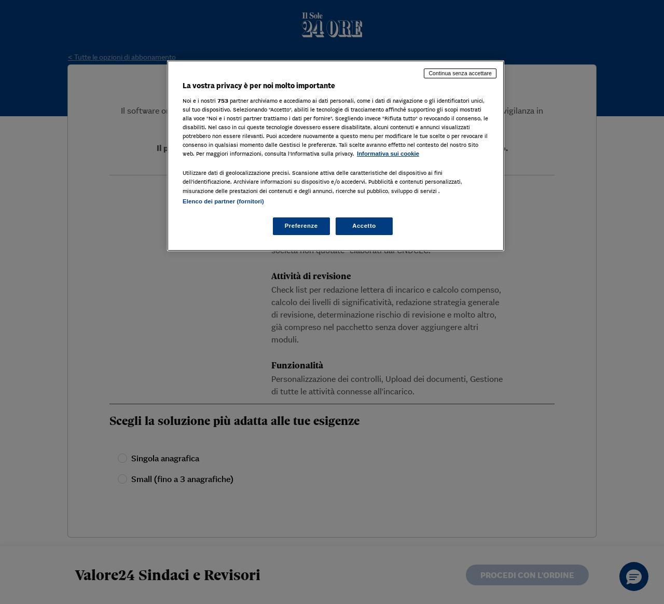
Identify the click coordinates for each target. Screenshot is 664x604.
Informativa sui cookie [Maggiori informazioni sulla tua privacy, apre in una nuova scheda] (388, 153)
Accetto (364, 226)
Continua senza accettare (460, 73)
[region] (335, 155)
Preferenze (301, 226)
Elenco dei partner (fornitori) (223, 201)
